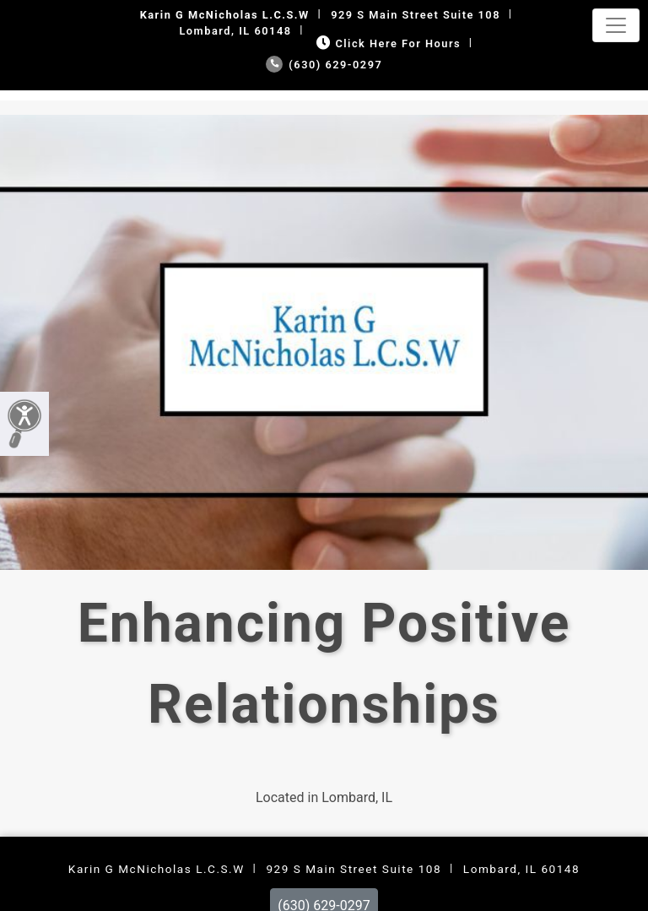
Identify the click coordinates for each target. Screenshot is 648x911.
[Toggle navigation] (616, 25)
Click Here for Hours (387, 43)
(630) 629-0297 (324, 64)
